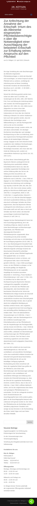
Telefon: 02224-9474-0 (11, 460)
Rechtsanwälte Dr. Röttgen (17, 501)
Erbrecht (26, 60)
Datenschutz (14, 503)
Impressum (23, 503)
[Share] (31, 501)
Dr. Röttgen (9, 60)
